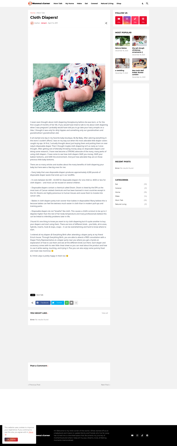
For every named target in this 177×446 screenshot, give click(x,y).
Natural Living (107, 3)
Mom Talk (58, 3)
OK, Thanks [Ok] (11, 440)
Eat (86, 3)
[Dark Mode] (143, 3)
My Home (69, 3)
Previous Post (34, 385)
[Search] (147, 3)
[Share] (106, 23)
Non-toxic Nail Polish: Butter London (138, 72)
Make (79, 3)
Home (32, 13)
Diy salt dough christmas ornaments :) (138, 50)
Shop (119, 3)
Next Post (105, 385)
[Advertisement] (69, 45)
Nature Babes (121, 48)
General (94, 3)
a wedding (119, 70)
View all (105, 313)
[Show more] (76, 303)
